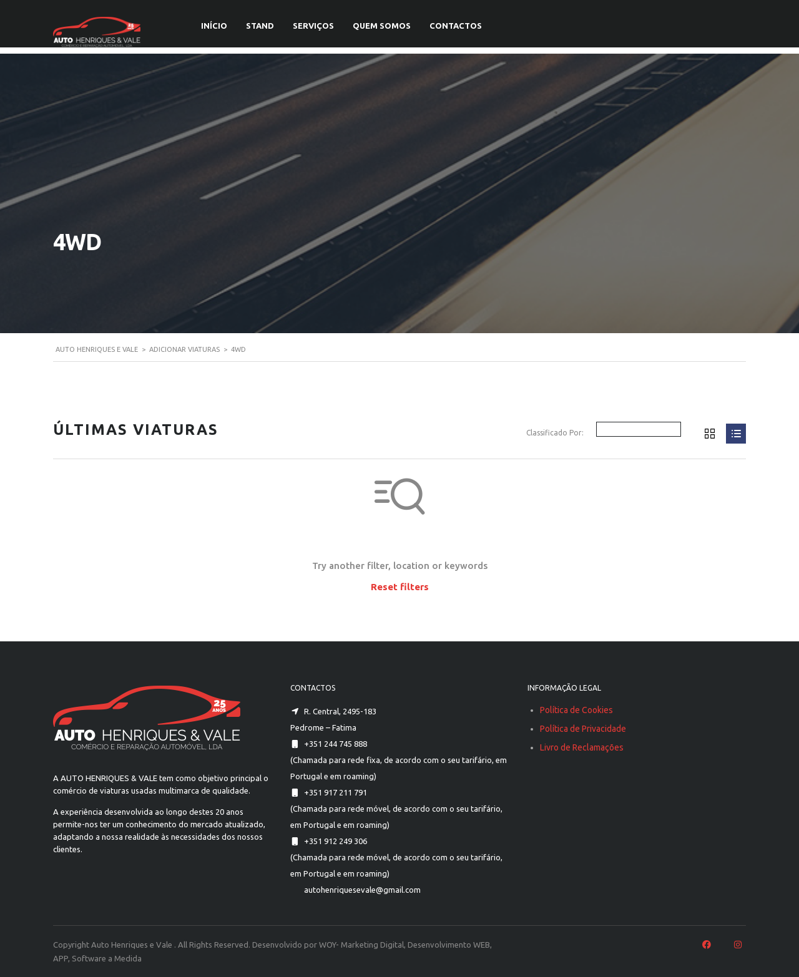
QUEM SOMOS (382, 25)
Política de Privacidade (583, 729)
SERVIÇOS (313, 25)
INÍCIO (214, 25)
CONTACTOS (455, 25)
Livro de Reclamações (582, 747)
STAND (260, 25)
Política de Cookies (576, 710)
